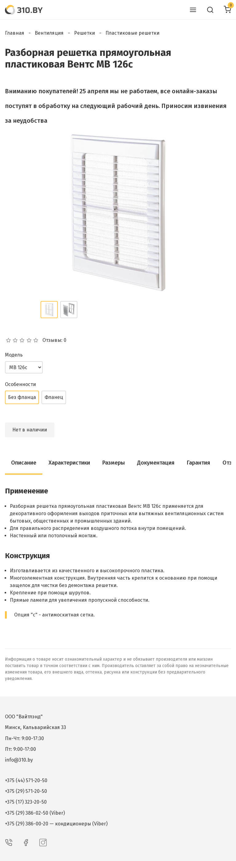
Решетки (84, 33)
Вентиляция (49, 33)
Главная (14, 33)
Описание (23, 462)
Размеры (113, 462)
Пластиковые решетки (132, 33)
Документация (156, 462)
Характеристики (69, 462)
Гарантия (198, 462)
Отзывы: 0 (54, 340)
